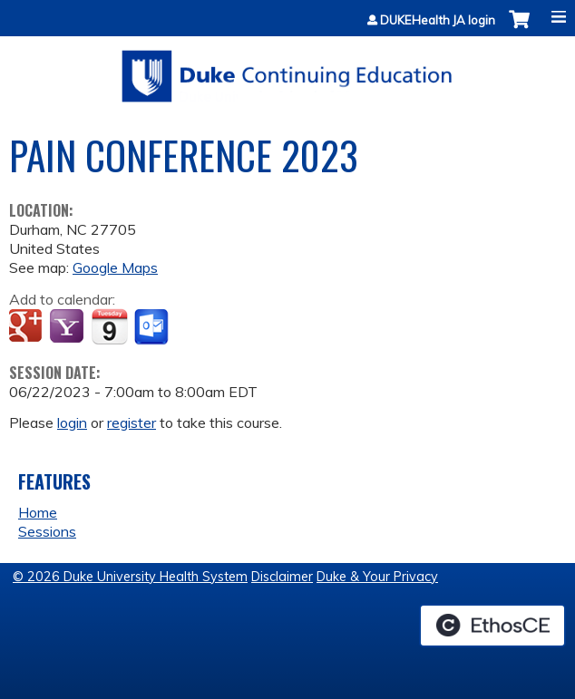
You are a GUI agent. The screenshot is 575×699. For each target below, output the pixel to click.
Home (37, 512)
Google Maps (115, 267)
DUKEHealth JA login (437, 20)
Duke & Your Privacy (377, 576)
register (131, 422)
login (72, 422)
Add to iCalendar (109, 326)
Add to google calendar (27, 327)
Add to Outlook (152, 327)
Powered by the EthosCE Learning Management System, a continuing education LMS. (492, 625)
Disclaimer (282, 576)
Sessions (47, 531)
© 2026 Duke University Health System (130, 576)
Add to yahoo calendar (68, 327)
